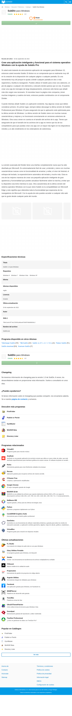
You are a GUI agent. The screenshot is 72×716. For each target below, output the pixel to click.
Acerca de (5, 666)
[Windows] (7, 7)
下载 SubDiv (24, 343)
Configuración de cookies (45, 685)
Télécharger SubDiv (8, 343)
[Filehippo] (7, 2)
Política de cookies (43, 670)
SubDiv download (8, 346)
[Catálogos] (28, 7)
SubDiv (19, 10)
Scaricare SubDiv (24, 346)
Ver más (36, 654)
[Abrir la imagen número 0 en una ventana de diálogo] (16, 211)
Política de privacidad (44, 673)
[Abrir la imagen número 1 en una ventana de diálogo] (47, 211)
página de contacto (19, 399)
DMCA (39, 681)
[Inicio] (2, 7)
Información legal (43, 677)
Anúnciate (5, 673)
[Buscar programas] (66, 2)
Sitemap (4, 677)
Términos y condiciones (45, 666)
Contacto (5, 670)
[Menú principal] (70, 2)
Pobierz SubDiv (61, 343)
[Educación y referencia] (17, 7)
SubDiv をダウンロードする (42, 343)
